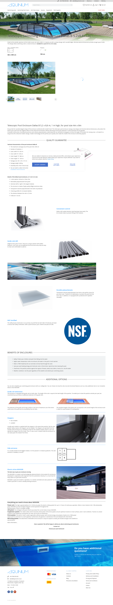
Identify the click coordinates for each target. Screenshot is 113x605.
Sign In (97, 5)
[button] (7, 99)
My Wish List (88, 5)
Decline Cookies (72, 164)
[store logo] (18, 5)
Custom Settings (56, 164)
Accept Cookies (40, 164)
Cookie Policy (50, 159)
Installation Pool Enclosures (18, 169)
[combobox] (52, 5)
